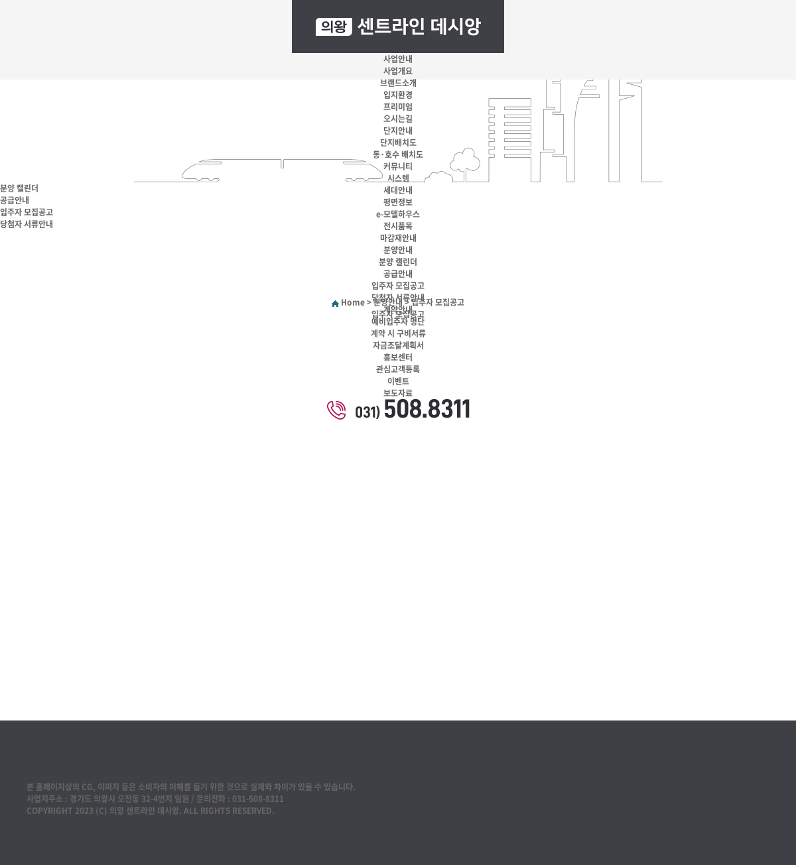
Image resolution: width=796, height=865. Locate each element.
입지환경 (398, 95)
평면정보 (398, 202)
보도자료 (398, 393)
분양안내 (398, 250)
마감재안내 (398, 238)
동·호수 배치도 (398, 154)
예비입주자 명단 (398, 321)
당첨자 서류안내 (398, 298)
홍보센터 (398, 357)
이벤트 (398, 381)
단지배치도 (398, 142)
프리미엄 (398, 107)
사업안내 (398, 59)
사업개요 (398, 71)
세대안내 (398, 190)
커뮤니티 (398, 166)
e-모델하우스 (398, 214)
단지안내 (398, 131)
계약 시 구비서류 (398, 333)
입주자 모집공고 (398, 286)
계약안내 (398, 310)
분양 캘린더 (398, 262)
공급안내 (398, 274)
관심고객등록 (398, 369)
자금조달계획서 (398, 345)
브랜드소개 (398, 83)
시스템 (398, 178)
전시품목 (398, 226)
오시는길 (398, 119)
